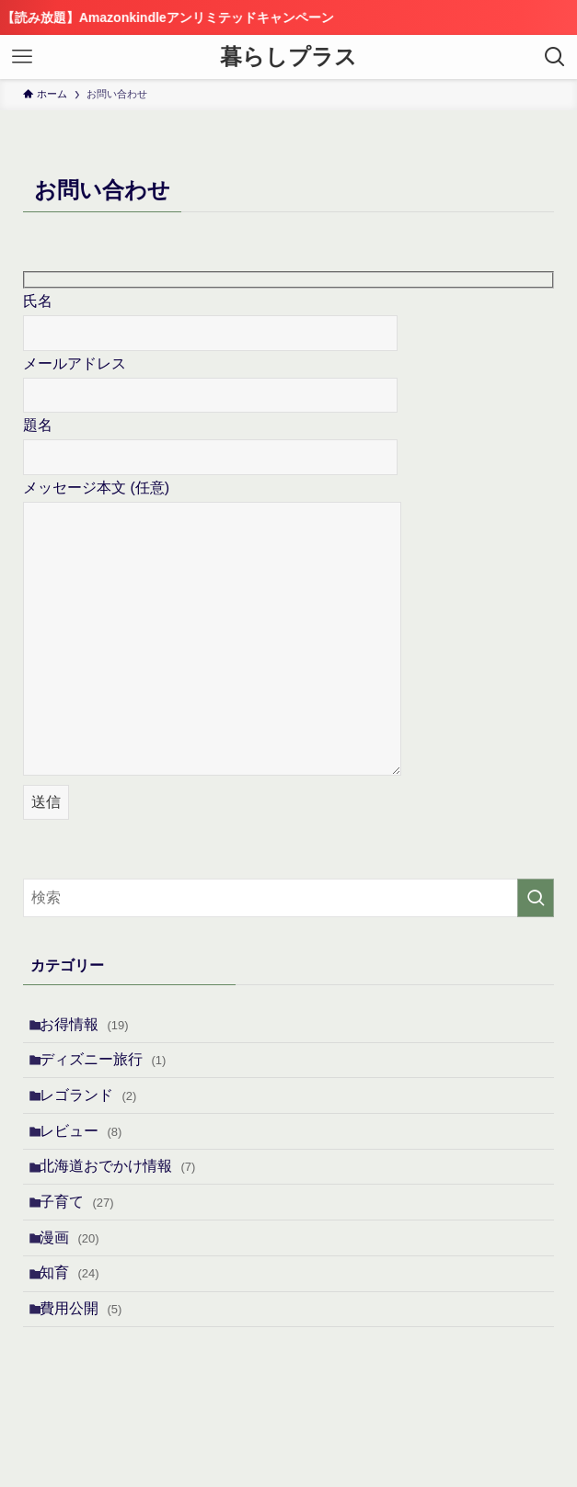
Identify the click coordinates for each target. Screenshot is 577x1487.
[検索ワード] (288, 898)
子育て (86, 1246)
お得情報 (93, 1028)
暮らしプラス (288, 57)
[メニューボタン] (22, 57)
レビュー (90, 1158)
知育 (79, 1333)
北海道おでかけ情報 (126, 1201)
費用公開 (90, 1376)
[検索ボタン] (555, 57)
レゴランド (97, 1115)
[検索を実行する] (535, 898)
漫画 (79, 1289)
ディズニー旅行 (112, 1071)
